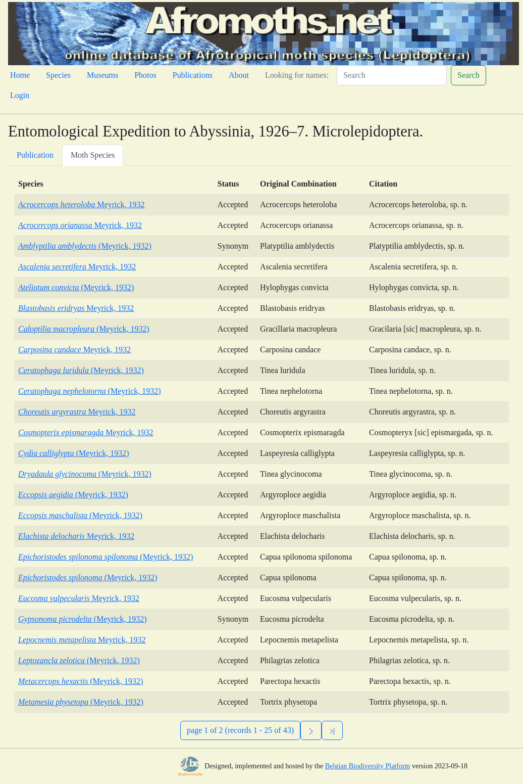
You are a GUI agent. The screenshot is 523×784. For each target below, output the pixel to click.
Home (20, 75)
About (239, 75)
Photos (145, 75)
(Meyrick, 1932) (84, 246)
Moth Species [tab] (93, 155)
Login (19, 95)
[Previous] (332, 730)
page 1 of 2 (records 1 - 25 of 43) (240, 730)
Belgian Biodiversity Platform (367, 766)
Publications (193, 75)
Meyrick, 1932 (81, 204)
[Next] (311, 730)
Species (58, 75)
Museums (102, 75)
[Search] (392, 75)
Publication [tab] (35, 155)
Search (468, 75)
